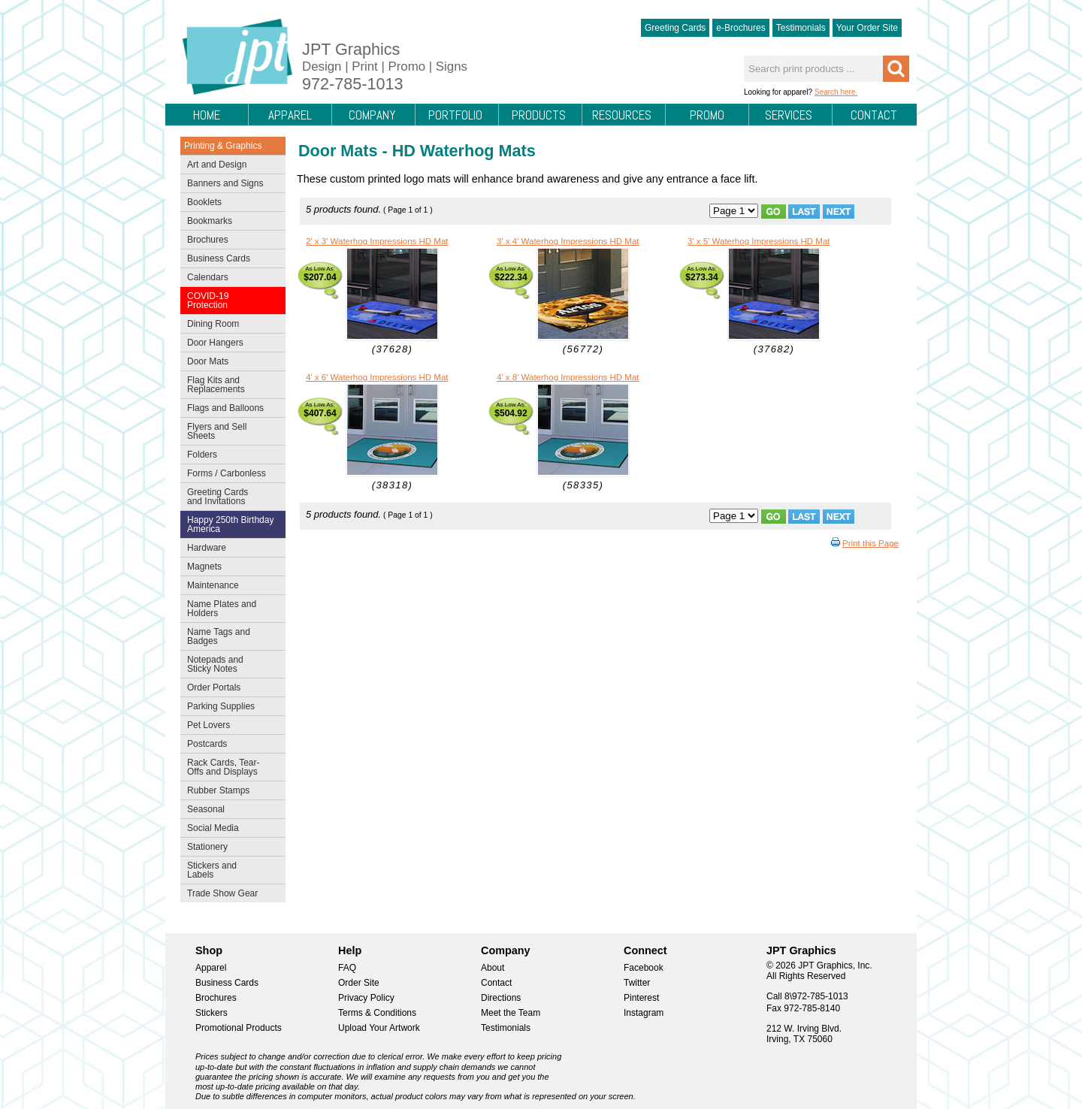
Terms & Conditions (377, 1013)
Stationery (229, 848)
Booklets (204, 202)
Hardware (206, 547)
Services (788, 115)
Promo (707, 115)
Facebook (643, 967)
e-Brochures (740, 28)
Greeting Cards (675, 28)
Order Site (358, 983)
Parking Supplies (229, 708)
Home (206, 115)
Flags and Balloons (229, 409)
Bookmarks (209, 221)
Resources (621, 115)
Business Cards (229, 260)
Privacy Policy (366, 998)
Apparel (290, 115)
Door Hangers (229, 344)
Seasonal (229, 810)
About (492, 967)
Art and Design (229, 166)
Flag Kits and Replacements (229, 384)
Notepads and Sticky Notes (229, 664)
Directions (501, 998)
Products (539, 115)
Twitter (637, 983)
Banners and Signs (229, 185)
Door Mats (229, 363)
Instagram (643, 1013)
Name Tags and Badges (229, 636)
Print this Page (870, 543)
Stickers (211, 1013)
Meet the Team (510, 1013)
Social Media (229, 829)
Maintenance (229, 587)
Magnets (204, 566)
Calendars (207, 277)
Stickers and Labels (229, 870)
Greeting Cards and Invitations (229, 496)
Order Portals (213, 687)
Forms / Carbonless (226, 473)
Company (372, 115)
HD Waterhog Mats (464, 150)
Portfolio (455, 115)
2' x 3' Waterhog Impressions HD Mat (377, 241)
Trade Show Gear (229, 895)
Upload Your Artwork (379, 1028)
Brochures (229, 241)
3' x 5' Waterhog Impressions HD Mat (759, 241)
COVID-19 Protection (229, 300)
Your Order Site (867, 28)
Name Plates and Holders (221, 608)
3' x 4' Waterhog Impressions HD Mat (568, 241)
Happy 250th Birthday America (230, 524)
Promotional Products (238, 1028)
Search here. (836, 92)
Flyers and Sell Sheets (229, 431)
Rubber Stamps (218, 790)
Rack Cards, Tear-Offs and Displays (229, 767)
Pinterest (641, 998)
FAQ (347, 967)
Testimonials (801, 28)
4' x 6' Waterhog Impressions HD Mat (377, 377)
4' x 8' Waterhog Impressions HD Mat (568, 377)
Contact (874, 115)
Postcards (229, 745)
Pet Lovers (229, 726)
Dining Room (229, 325)
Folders (229, 456)
